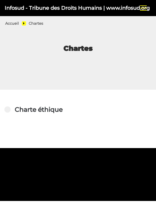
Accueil (12, 23)
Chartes (36, 23)
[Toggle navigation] (143, 8)
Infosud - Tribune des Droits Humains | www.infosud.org (65, 8)
